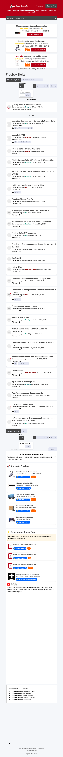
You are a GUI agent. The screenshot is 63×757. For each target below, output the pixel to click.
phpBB (26, 748)
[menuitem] (55, 18)
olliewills (28, 201)
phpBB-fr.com (34, 750)
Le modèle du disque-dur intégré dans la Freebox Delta (33, 121)
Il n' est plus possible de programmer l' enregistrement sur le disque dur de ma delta (33, 419)
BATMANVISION (30, 269)
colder (27, 348)
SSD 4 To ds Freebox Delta (22, 404)
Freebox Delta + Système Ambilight (26, 149)
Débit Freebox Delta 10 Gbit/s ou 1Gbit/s (28, 185)
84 (52, 86)
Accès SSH (16, 258)
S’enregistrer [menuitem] (51, 6)
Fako (26, 187)
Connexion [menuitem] (40, 6)
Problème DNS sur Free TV (22, 199)
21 (32, 128)
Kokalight (28, 162)
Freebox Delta (15, 74)
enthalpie (28, 137)
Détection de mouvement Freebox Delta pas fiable (31, 279)
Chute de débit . (18, 371)
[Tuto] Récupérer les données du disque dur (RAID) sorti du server (34, 245)
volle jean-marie (30, 406)
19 (25, 128)
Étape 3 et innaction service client (25, 306)
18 (22, 128)
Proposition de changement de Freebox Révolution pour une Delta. (34, 291)
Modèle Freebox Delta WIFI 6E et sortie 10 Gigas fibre (33, 160)
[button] (8, 6)
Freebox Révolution (25, 109)
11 (29, 142)
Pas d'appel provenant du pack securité (27, 393)
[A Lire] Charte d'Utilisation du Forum (26, 105)
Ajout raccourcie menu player (23, 382)
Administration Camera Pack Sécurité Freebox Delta (32, 357)
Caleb (27, 281)
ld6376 (27, 260)
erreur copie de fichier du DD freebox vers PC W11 (31, 210)
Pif (26, 123)
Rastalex (28, 249)
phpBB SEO (34, 753)
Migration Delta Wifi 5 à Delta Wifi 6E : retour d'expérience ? (29, 330)
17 (19, 128)
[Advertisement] (31, 722)
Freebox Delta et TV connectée (24, 233)
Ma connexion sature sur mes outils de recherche (31, 222)
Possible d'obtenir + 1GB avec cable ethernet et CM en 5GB (33, 344)
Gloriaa (27, 308)
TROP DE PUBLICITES (20, 318)
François (28, 107)
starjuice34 (28, 395)
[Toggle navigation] (10, 744)
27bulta (27, 151)
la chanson (20, 587)
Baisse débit (17, 267)
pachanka (28, 359)
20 (28, 128)
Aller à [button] (53, 449)
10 (26, 142)
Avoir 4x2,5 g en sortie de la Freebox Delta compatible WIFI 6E (33, 172)
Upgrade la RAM (18, 135)
